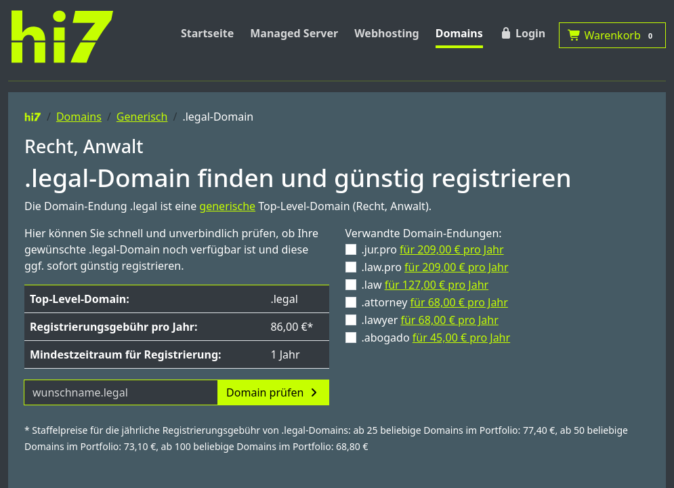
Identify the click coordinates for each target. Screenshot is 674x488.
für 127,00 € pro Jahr (437, 284)
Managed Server (294, 33)
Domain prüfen (273, 392)
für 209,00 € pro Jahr (452, 249)
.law (425, 284)
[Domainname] (121, 392)
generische (227, 206)
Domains (459, 33)
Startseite (207, 33)
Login (522, 33)
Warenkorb (612, 35)
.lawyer (430, 319)
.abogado (436, 337)
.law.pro (435, 267)
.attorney (435, 302)
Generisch (142, 116)
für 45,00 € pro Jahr (461, 337)
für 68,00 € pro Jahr (459, 302)
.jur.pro (433, 249)
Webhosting (386, 33)
